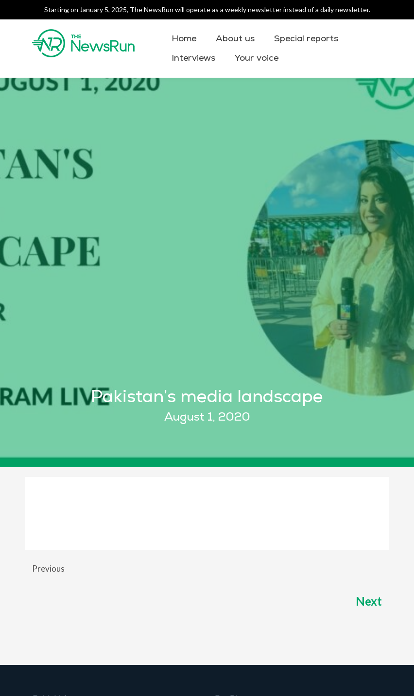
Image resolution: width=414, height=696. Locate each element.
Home (184, 38)
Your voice (256, 58)
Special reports (306, 38)
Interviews (193, 58)
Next (367, 601)
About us (235, 38)
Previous (48, 568)
